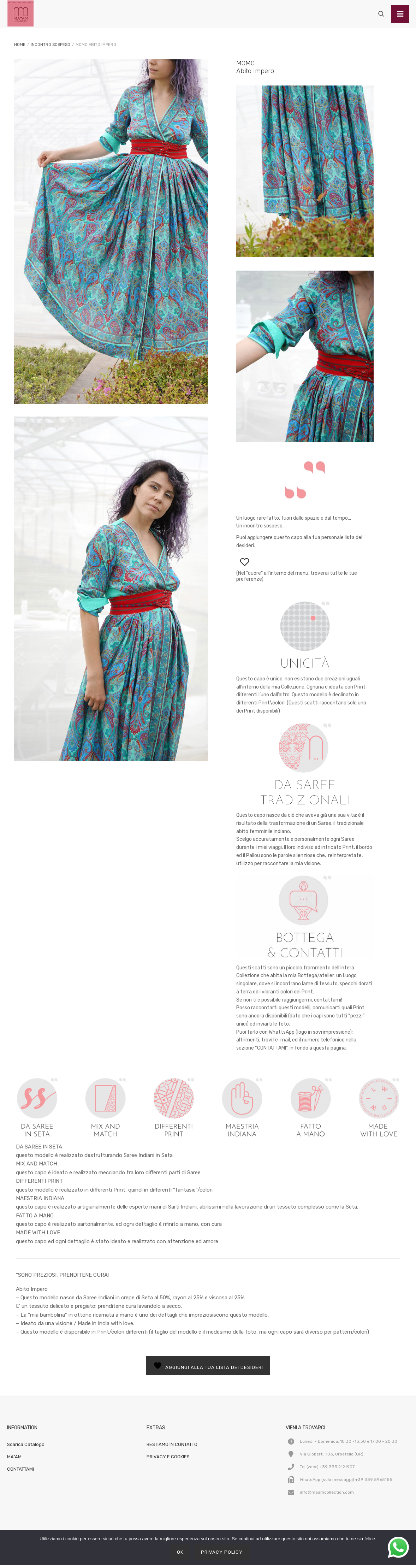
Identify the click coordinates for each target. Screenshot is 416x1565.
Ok (180, 1552)
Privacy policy (222, 1552)
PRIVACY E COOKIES (168, 1456)
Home (19, 44)
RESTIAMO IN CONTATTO (172, 1444)
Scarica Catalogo (25, 1444)
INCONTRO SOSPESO (50, 44)
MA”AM (14, 1456)
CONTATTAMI (20, 1469)
